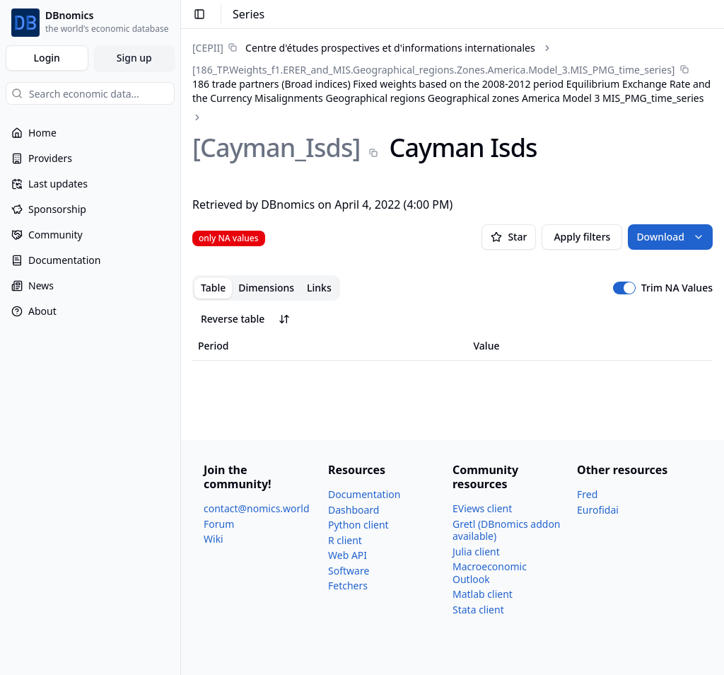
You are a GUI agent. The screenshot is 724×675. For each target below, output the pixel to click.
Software (348, 570)
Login (47, 57)
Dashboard (353, 510)
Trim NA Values (677, 288)
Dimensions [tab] (266, 287)
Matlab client (482, 594)
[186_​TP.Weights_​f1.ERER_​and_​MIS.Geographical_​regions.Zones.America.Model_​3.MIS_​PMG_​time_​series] (433, 69)
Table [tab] (213, 287)
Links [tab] (319, 287)
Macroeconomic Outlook (489, 573)
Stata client (478, 609)
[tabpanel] (452, 333)
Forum (219, 524)
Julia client (476, 551)
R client (345, 540)
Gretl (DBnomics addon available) (506, 530)
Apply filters (582, 236)
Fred (587, 494)
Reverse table (245, 318)
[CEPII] (207, 47)
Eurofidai (598, 510)
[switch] (624, 288)
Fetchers (348, 585)
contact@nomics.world (257, 508)
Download (670, 236)
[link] (363, 47)
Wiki (213, 539)
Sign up (134, 57)
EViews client (482, 508)
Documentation (364, 494)
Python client (358, 524)
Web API (347, 555)
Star (509, 236)
